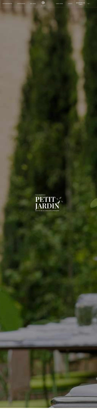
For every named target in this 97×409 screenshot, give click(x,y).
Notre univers (59, 3)
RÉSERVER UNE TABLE (80, 3)
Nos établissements (7, 3)
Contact (70, 3)
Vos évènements (21, 3)
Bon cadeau (33, 3)
